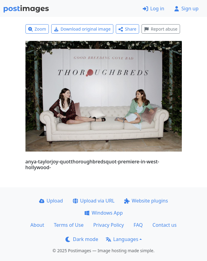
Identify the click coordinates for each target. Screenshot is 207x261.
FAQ (138, 225)
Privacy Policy (108, 225)
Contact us (164, 225)
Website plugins (146, 200)
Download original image (82, 29)
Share (127, 29)
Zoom (37, 29)
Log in (153, 8)
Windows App (103, 212)
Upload (51, 200)
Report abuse (160, 29)
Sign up (186, 8)
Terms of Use (69, 225)
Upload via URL (94, 200)
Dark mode (81, 239)
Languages (122, 239)
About (37, 225)
